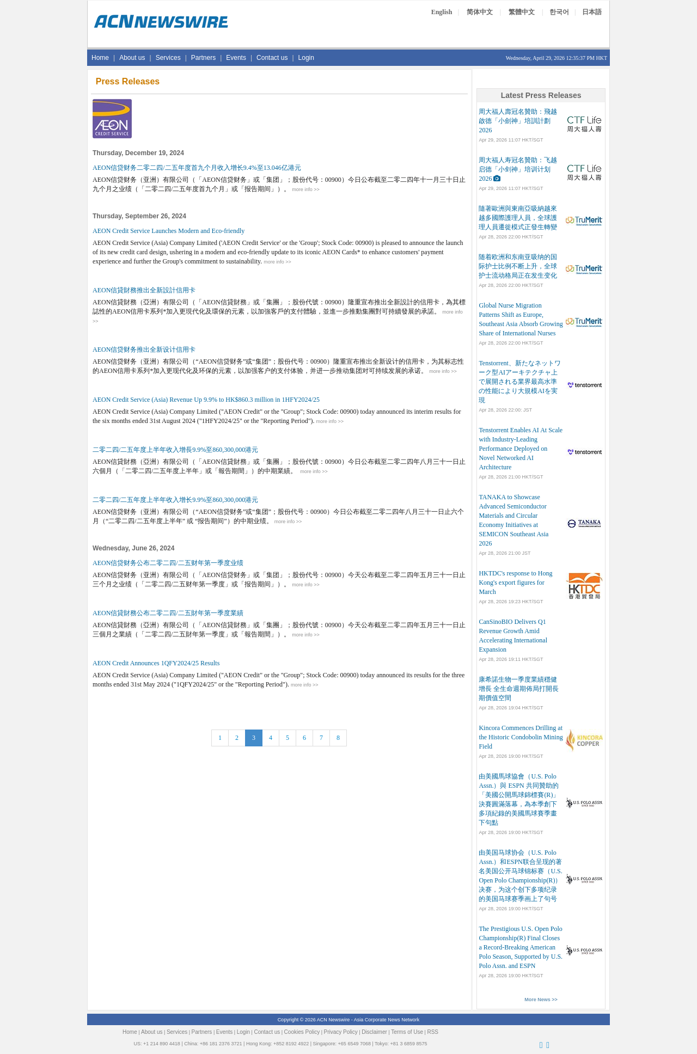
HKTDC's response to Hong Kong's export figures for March (515, 582)
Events (236, 58)
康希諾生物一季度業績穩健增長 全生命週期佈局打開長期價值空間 (519, 689)
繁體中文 (522, 12)
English (442, 12)
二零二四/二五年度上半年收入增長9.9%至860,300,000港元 (175, 450)
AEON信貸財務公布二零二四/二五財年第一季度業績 (168, 613)
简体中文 (480, 12)
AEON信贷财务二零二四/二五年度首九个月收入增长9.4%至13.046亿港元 (197, 167)
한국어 (559, 12)
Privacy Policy (341, 1032)
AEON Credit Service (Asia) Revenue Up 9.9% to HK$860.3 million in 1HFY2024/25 (206, 399)
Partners (203, 58)
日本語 (592, 12)
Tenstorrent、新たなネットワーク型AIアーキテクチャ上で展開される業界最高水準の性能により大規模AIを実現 (519, 381)
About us (132, 58)
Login (306, 58)
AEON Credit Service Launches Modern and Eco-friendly (168, 231)
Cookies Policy (302, 1032)
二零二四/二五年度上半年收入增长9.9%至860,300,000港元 (175, 500)
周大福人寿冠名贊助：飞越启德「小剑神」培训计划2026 (518, 169)
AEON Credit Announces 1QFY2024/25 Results (156, 663)
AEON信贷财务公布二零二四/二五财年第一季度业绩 (168, 563)
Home (100, 58)
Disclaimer (374, 1032)
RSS (432, 1032)
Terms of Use (407, 1032)
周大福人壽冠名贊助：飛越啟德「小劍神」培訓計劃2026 (518, 121)
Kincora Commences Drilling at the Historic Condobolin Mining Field (521, 737)
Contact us (272, 58)
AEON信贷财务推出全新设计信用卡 (144, 349)
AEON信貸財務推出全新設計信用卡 (144, 290)
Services (168, 58)
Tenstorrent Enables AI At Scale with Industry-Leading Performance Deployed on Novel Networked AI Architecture (521, 448)
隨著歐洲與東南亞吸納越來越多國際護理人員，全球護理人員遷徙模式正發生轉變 (518, 218)
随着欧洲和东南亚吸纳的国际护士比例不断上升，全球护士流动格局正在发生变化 (518, 266)
